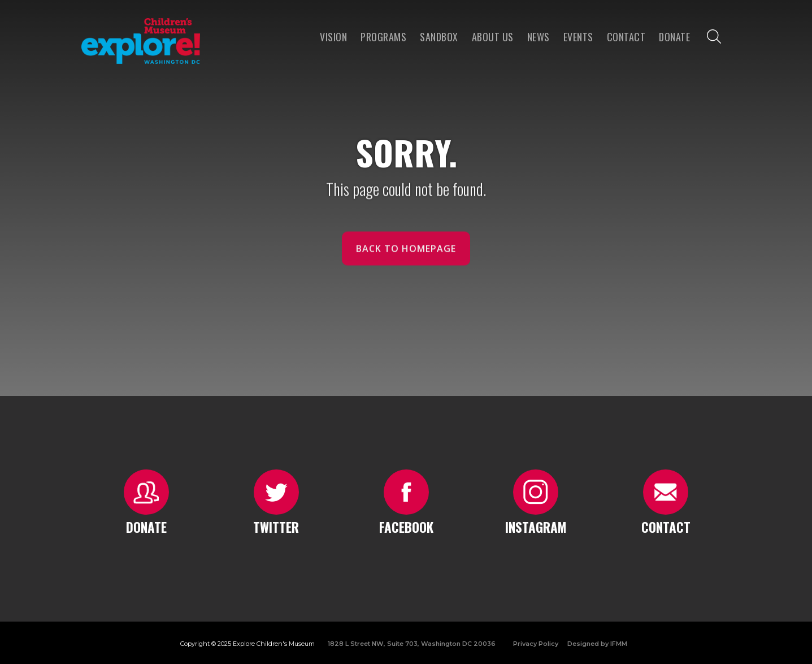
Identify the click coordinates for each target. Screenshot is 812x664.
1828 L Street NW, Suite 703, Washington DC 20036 (412, 644)
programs (383, 36)
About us (493, 36)
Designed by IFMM (597, 644)
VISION (333, 36)
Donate (674, 36)
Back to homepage (406, 254)
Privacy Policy (535, 644)
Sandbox (439, 36)
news (538, 36)
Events (578, 36)
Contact (626, 36)
